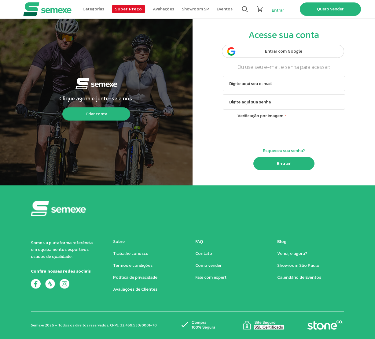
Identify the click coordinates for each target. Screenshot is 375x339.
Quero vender (330, 9)
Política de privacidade (135, 277)
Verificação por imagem (260, 116)
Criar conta (96, 114)
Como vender (208, 265)
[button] (93, 9)
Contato (203, 253)
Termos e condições (133, 265)
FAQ (199, 241)
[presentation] (283, 132)
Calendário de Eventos (299, 277)
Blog (281, 241)
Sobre (119, 241)
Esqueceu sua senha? (284, 150)
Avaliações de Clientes (135, 289)
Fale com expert (210, 277)
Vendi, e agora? (292, 253)
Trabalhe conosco (131, 253)
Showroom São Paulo (298, 265)
